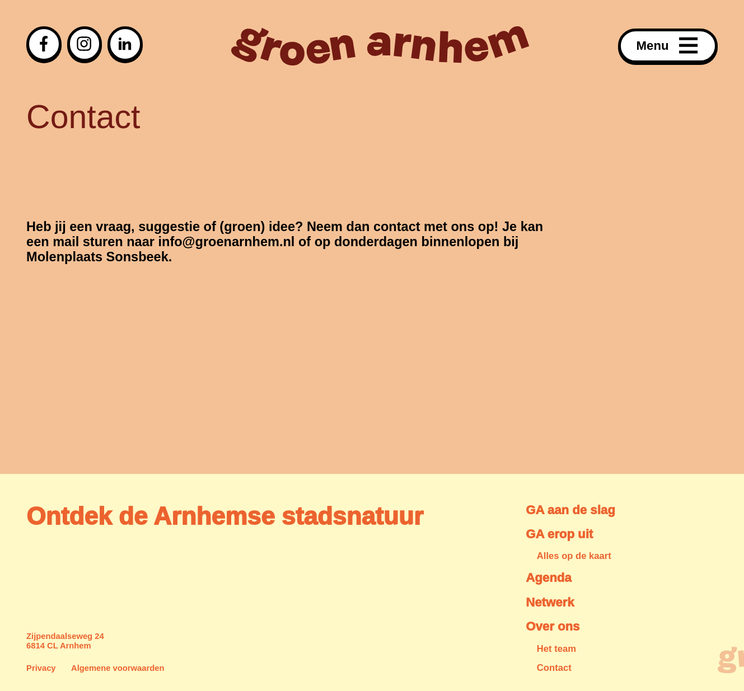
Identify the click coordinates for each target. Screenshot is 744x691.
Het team (556, 648)
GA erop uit (559, 534)
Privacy (41, 668)
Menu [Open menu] (668, 46)
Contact (554, 667)
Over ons (552, 626)
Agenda (548, 578)
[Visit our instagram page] (84, 44)
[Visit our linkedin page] (125, 44)
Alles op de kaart (574, 556)
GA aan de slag (570, 510)
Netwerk (550, 602)
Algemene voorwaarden (117, 668)
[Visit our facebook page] (44, 44)
